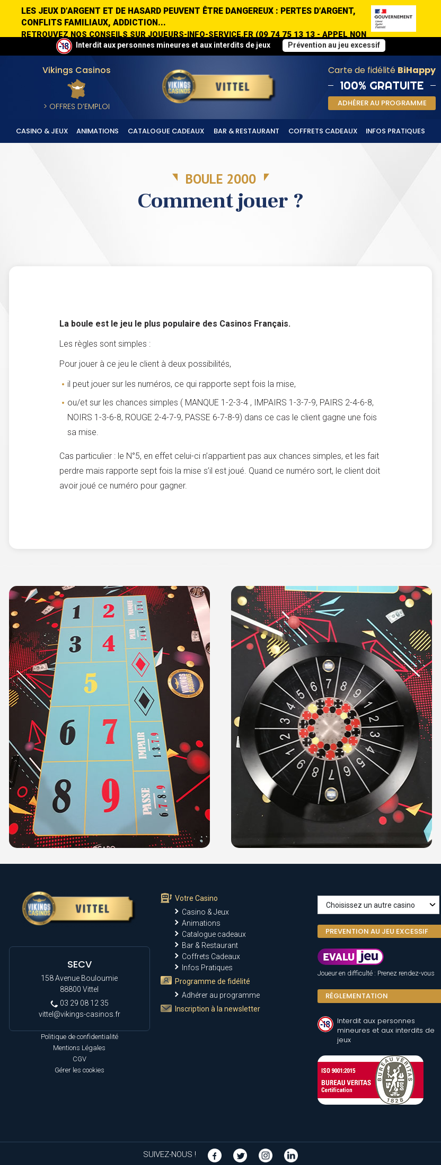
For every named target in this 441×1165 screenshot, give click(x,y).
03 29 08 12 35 (79, 1003)
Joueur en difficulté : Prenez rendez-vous (376, 973)
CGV (79, 1059)
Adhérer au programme (221, 995)
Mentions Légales (79, 1048)
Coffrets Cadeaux (323, 131)
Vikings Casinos (76, 70)
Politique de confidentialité (79, 1037)
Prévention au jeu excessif (334, 45)
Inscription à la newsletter (217, 1009)
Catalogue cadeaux (166, 131)
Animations (97, 131)
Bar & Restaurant (246, 131)
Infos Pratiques (395, 131)
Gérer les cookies (79, 1070)
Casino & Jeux (42, 131)
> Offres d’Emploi (76, 106)
